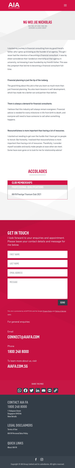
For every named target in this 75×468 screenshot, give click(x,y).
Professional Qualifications (27, 187)
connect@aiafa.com (23, 336)
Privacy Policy (47, 311)
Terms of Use (12, 429)
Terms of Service (60, 311)
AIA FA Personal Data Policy (18, 433)
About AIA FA (12, 447)
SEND (62, 302)
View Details (12, 416)
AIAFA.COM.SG (18, 366)
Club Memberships (22, 183)
